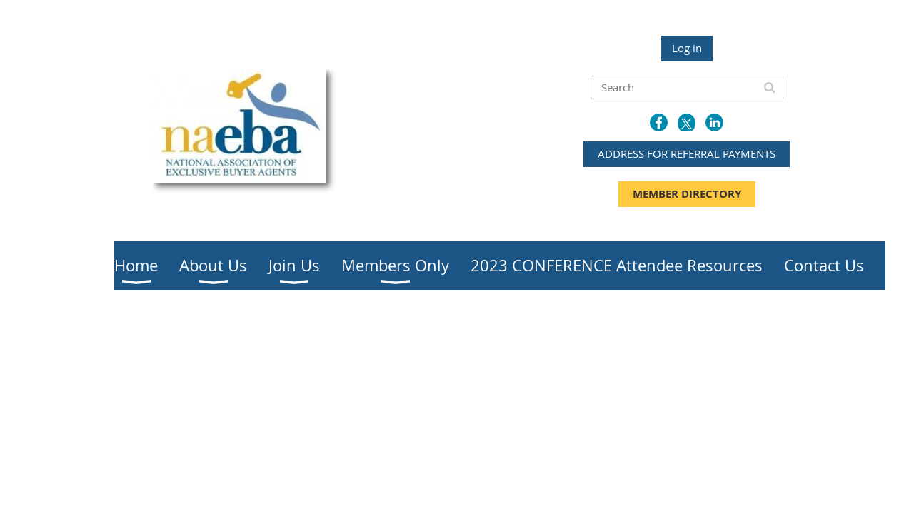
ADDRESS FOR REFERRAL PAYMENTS (686, 153)
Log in (687, 48)
